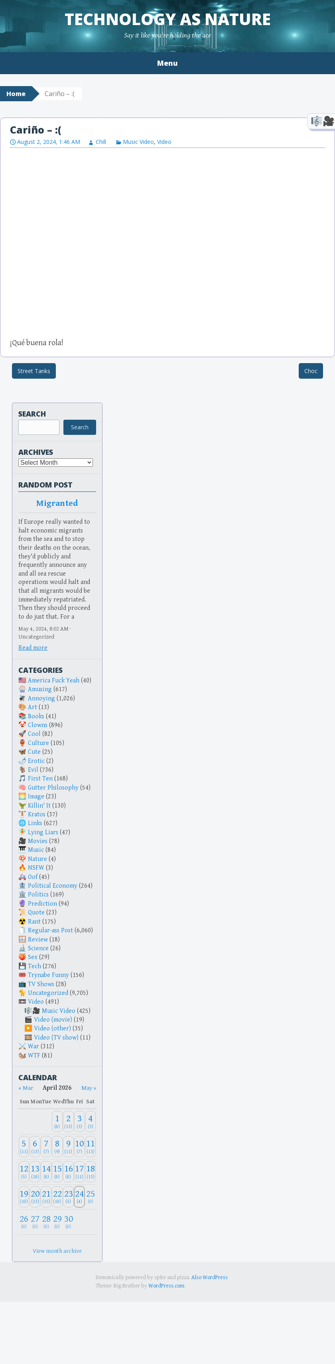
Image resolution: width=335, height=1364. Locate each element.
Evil (33, 770)
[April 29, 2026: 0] (57, 1222)
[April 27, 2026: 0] (35, 1222)
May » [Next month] (88, 1088)
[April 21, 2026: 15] (46, 1197)
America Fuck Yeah (53, 680)
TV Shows (41, 984)
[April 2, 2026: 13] (68, 1121)
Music (36, 850)
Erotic (36, 761)
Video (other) (52, 1028)
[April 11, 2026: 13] (91, 1146)
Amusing (40, 689)
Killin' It (39, 806)
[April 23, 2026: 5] (68, 1197)
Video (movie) (53, 1020)
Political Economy (52, 886)
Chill (101, 141)
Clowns (37, 725)
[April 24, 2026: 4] (80, 1197)
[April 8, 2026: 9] (57, 1146)
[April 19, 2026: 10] (24, 1197)
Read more (32, 648)
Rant (34, 922)
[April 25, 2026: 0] (91, 1197)
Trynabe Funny (48, 975)
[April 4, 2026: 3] (91, 1121)
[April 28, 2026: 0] (46, 1222)
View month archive (57, 1251)
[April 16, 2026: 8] (68, 1172)
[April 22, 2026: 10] (57, 1197)
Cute (34, 752)
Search (32, 414)
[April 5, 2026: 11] (24, 1146)
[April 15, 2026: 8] (57, 1172)
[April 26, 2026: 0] (24, 1222)
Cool (34, 734)
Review (38, 939)
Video (164, 141)
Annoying (41, 698)
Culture (38, 743)
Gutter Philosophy (53, 788)
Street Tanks (34, 371)
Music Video (138, 141)
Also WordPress (209, 1277)
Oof (32, 877)
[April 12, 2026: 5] (24, 1172)
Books (36, 716)
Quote (36, 912)
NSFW (36, 868)
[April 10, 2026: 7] (80, 1146)
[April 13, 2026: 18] (35, 1172)
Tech (34, 966)
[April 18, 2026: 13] (91, 1172)
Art (32, 707)
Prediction (42, 904)
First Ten (40, 778)
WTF (34, 1055)
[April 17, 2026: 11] (80, 1172)
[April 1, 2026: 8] (57, 1121)
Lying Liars (43, 832)
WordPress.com (166, 1286)
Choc (310, 371)
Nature (37, 859)
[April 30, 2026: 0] (68, 1222)
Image (36, 796)
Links (35, 823)
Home (16, 93)
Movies (37, 841)
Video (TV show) (56, 1038)
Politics (38, 894)
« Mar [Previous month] (25, 1088)
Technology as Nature (168, 19)
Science (38, 948)
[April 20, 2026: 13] (35, 1197)
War (33, 1046)
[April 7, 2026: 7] (46, 1146)
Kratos (36, 814)
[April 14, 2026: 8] (46, 1172)
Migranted (57, 503)
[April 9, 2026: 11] (68, 1146)
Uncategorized (48, 993)
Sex (32, 957)
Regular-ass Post (50, 930)
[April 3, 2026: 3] (80, 1121)
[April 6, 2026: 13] (35, 1146)
